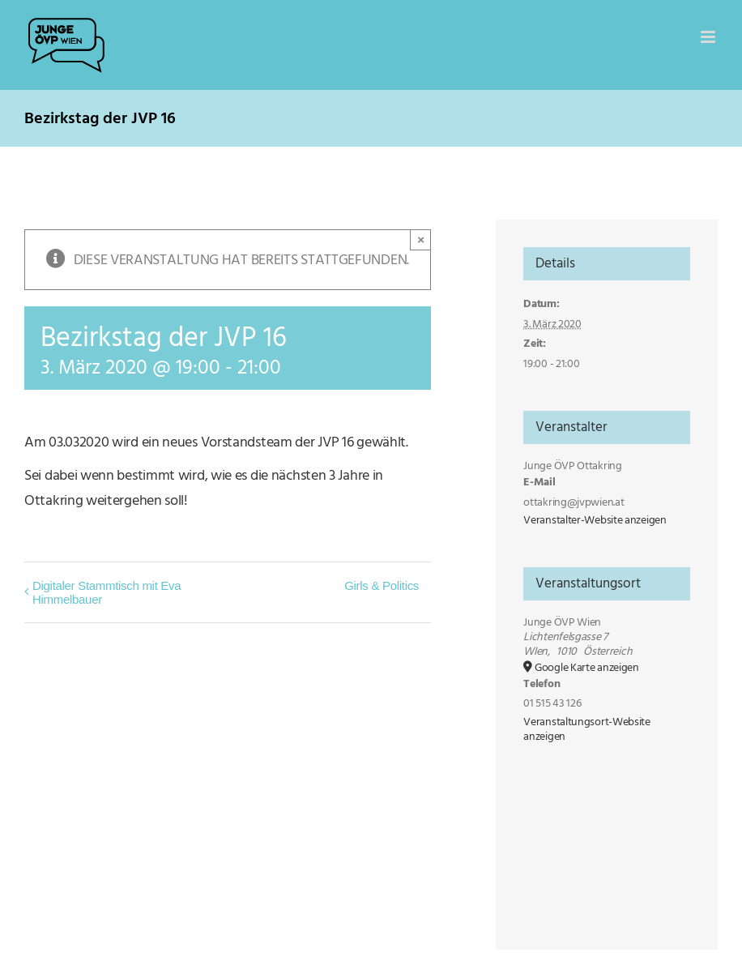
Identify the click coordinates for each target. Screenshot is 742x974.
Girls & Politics (381, 585)
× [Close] (420, 239)
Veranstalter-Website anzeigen (594, 520)
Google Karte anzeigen (587, 667)
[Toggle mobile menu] (709, 36)
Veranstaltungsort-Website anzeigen (586, 729)
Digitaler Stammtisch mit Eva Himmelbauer (106, 592)
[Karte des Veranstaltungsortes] (606, 832)
